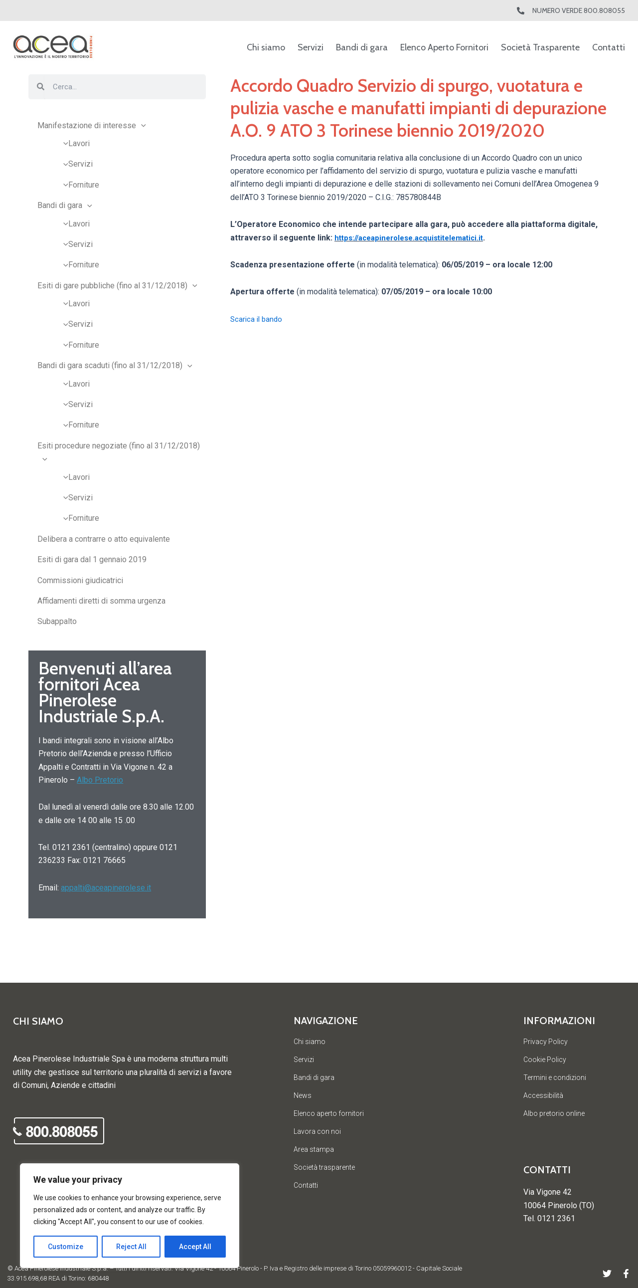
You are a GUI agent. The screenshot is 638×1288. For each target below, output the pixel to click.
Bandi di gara (362, 47)
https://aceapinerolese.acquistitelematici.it (415, 237)
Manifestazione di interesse (91, 125)
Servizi (310, 47)
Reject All (131, 1247)
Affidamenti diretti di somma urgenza (101, 601)
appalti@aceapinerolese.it (106, 887)
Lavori (74, 143)
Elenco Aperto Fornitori (444, 47)
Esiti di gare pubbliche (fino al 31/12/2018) (117, 285)
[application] (141, 125)
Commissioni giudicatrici (80, 580)
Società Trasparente (540, 47)
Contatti (608, 47)
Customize (65, 1247)
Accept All (195, 1247)
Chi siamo (266, 47)
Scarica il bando (257, 319)
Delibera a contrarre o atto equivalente (103, 539)
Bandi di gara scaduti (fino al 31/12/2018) (114, 365)
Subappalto (57, 621)
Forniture (78, 185)
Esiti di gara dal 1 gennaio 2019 (92, 559)
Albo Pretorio (100, 780)
